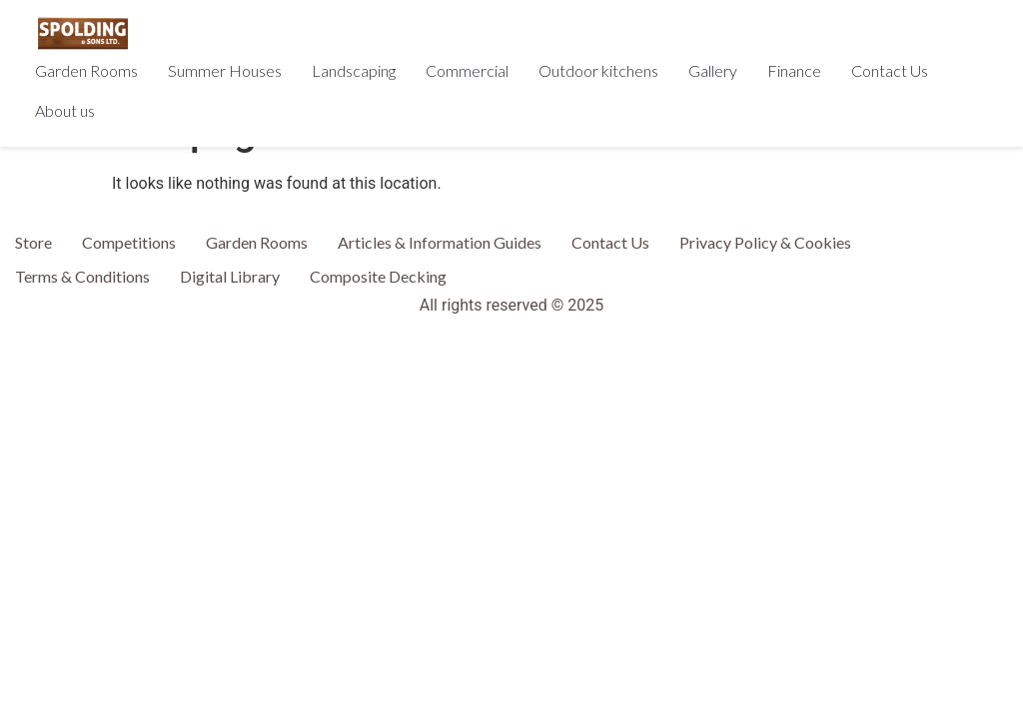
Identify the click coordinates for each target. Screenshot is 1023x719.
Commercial (467, 70)
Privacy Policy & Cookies (765, 242)
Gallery (712, 70)
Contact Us (889, 70)
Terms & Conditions (82, 276)
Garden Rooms (86, 70)
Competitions (129, 242)
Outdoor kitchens (598, 70)
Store (33, 242)
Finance (794, 70)
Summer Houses (225, 70)
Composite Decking (378, 276)
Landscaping (354, 70)
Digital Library (230, 276)
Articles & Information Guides (439, 242)
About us (65, 110)
